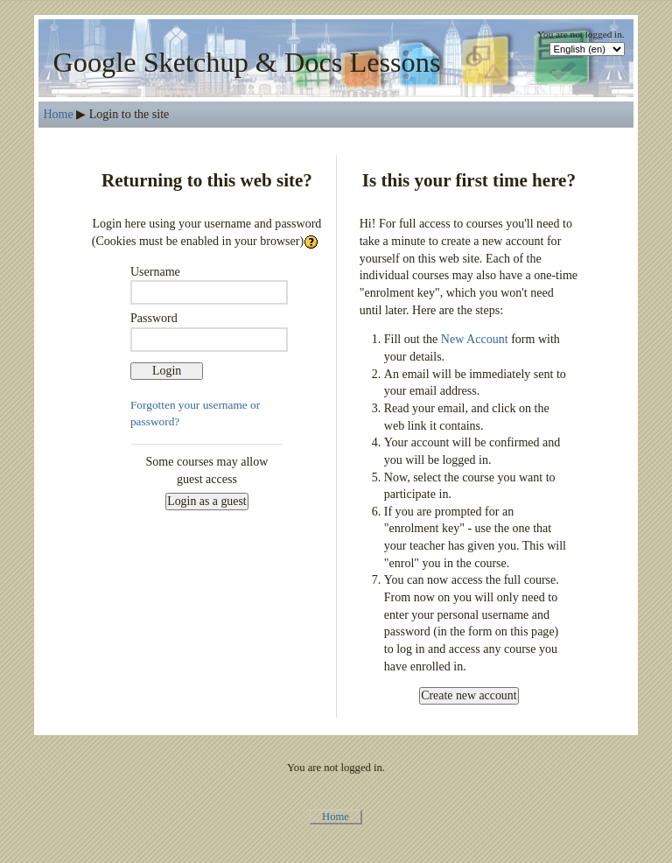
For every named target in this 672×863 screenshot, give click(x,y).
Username (155, 271)
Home (58, 114)
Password (154, 318)
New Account (474, 339)
